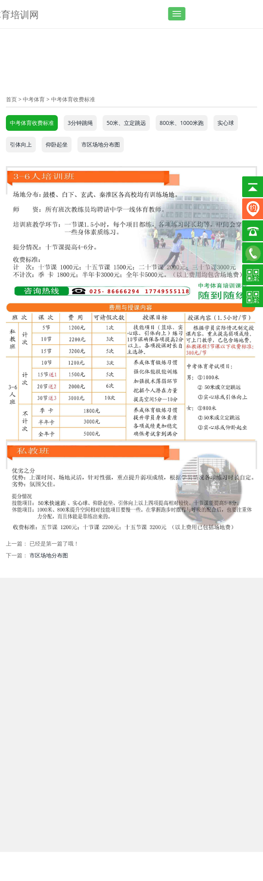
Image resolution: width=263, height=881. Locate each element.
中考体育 (34, 99)
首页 (11, 99)
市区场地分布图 (48, 555)
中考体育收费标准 (73, 99)
